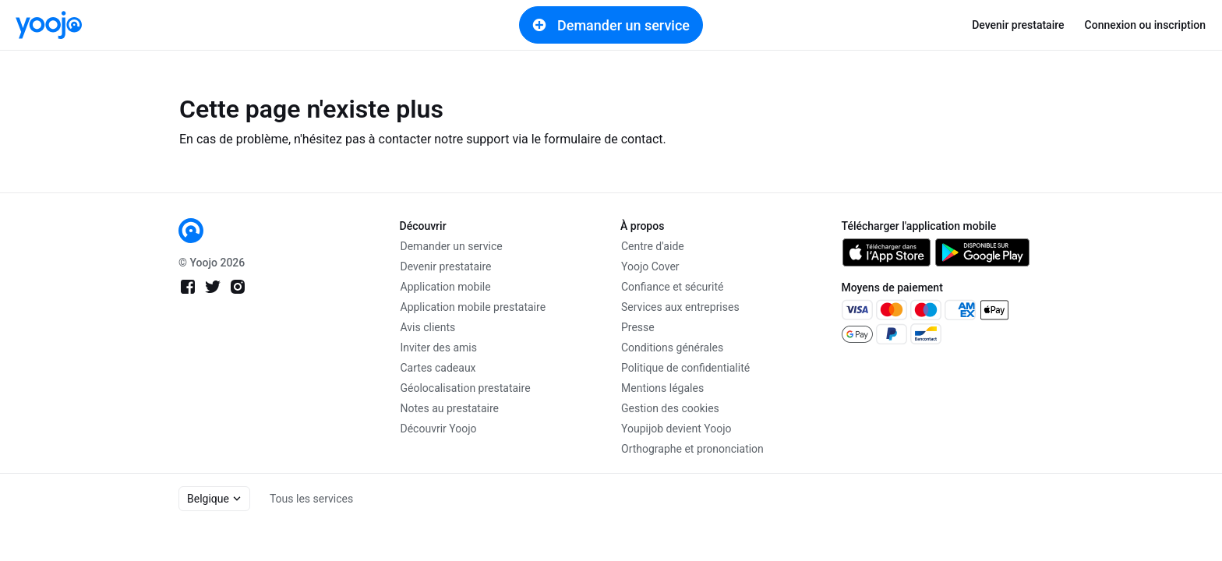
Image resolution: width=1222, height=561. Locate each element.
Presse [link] (638, 327)
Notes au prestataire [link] (450, 408)
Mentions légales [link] (662, 388)
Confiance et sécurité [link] (672, 286)
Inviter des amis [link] (439, 347)
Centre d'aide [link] (652, 246)
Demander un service (611, 25)
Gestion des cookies (670, 408)
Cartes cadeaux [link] (438, 368)
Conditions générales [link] (672, 347)
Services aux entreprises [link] (680, 307)
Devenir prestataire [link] (1018, 25)
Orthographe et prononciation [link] (692, 449)
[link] (49, 25)
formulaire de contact (603, 139)
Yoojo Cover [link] (650, 266)
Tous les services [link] (311, 498)
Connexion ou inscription (1145, 25)
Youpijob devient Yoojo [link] (676, 428)
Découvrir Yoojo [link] (439, 428)
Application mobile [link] (446, 286)
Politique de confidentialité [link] (685, 368)
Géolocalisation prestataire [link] (466, 388)
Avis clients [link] (428, 327)
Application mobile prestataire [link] (473, 307)
